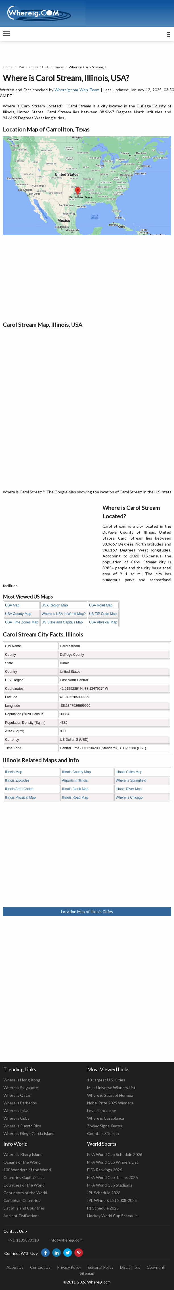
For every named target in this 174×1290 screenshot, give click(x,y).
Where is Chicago (129, 797)
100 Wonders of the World (27, 1169)
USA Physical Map (103, 622)
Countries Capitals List (23, 1177)
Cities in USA (39, 67)
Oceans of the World (22, 1162)
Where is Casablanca (105, 1118)
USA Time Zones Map (21, 622)
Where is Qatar (17, 1095)
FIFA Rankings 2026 (104, 1169)
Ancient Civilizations (21, 1215)
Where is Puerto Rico (22, 1125)
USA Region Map (55, 605)
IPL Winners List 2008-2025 (112, 1200)
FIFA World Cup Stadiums (109, 1185)
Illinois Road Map (75, 797)
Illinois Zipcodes (17, 780)
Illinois (59, 67)
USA (21, 67)
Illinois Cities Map (129, 772)
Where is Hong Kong (21, 1079)
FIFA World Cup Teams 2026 (112, 1177)
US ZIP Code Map (103, 614)
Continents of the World (25, 1192)
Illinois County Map (76, 772)
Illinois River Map (129, 789)
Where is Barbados (20, 1102)
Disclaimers (130, 1267)
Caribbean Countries (21, 1200)
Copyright (156, 1267)
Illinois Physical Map (20, 797)
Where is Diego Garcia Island (28, 1133)
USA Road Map (101, 605)
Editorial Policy (101, 1267)
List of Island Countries (24, 1208)
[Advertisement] (87, 277)
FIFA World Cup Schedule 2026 (114, 1154)
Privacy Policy (69, 1267)
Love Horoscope (101, 1110)
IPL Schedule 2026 (103, 1192)
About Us (15, 1267)
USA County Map (18, 614)
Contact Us (40, 1267)
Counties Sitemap (103, 1133)
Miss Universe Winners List (111, 1087)
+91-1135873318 (23, 1240)
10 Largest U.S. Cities (106, 1079)
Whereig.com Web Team (76, 89)
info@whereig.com (66, 1240)
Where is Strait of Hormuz (110, 1095)
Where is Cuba (16, 1118)
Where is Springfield (131, 780)
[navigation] (6, 34)
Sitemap (87, 1273)
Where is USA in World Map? (64, 614)
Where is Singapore (20, 1087)
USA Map (12, 605)
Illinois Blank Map (75, 789)
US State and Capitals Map (62, 622)
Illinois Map (13, 772)
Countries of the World (24, 1185)
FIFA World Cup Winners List (112, 1162)
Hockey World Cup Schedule (112, 1215)
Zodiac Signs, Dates (104, 1125)
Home (7, 67)
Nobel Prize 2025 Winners (110, 1102)
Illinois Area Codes (19, 789)
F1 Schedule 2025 (103, 1208)
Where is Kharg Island (23, 1154)
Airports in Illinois (75, 780)
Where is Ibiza (15, 1110)
